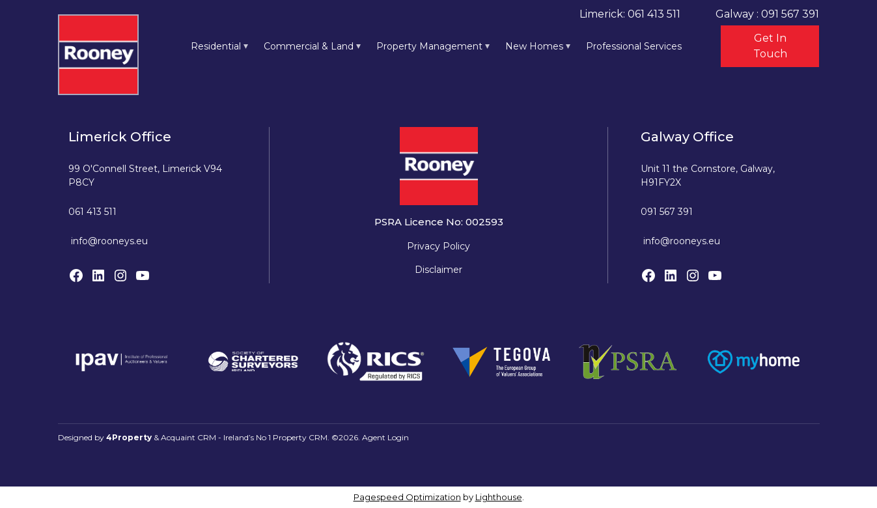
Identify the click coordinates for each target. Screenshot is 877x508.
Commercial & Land (309, 46)
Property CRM (300, 437)
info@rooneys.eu (109, 241)
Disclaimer (438, 269)
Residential (216, 46)
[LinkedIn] (98, 275)
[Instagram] (120, 275)
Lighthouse (498, 497)
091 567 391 (667, 212)
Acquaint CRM (188, 437)
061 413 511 (92, 212)
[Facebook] (76, 275)
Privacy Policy (438, 246)
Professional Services (634, 46)
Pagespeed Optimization (407, 497)
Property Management (429, 46)
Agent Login (385, 437)
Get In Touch (770, 46)
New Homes (534, 46)
